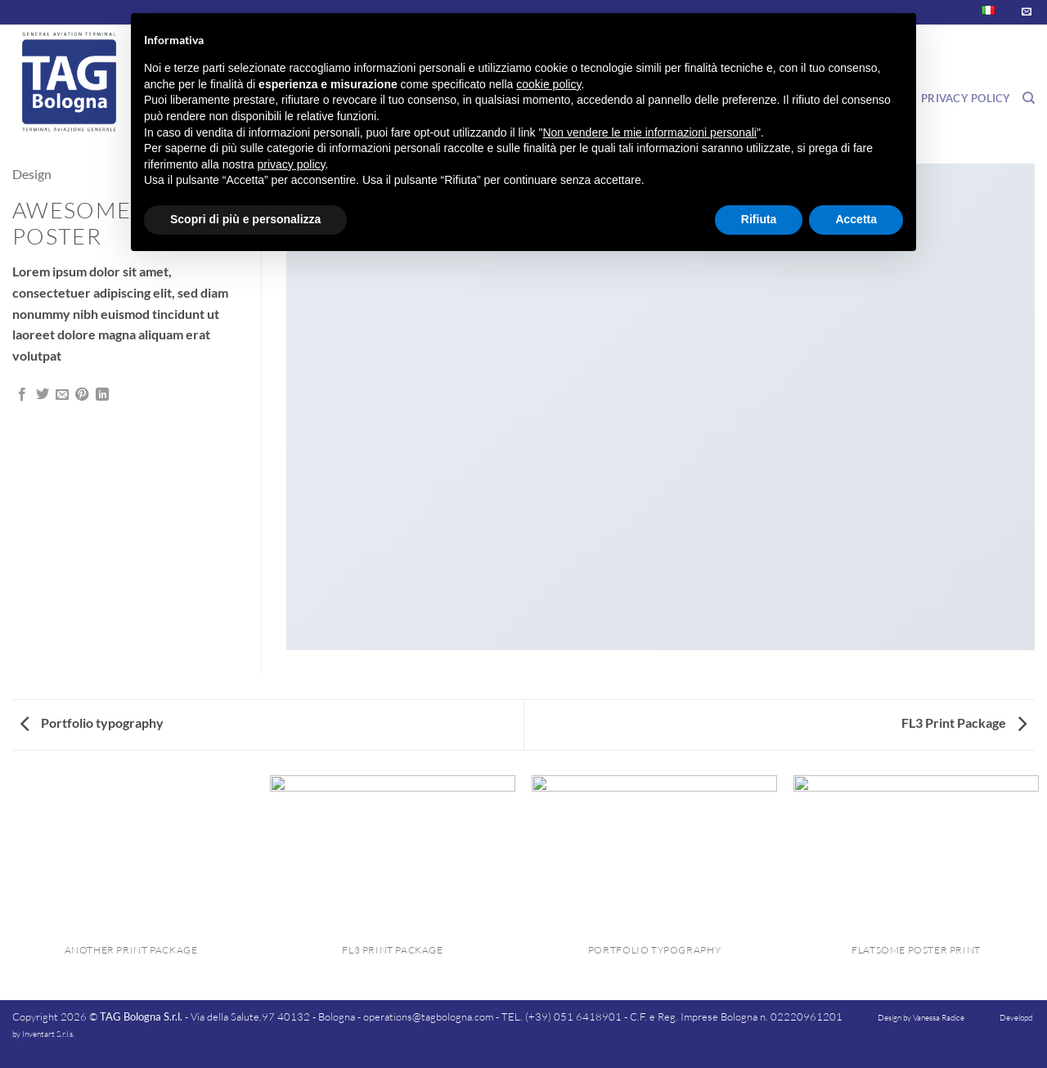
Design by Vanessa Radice (921, 1017)
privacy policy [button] (292, 164)
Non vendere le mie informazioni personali (649, 132)
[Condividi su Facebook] (22, 395)
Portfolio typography (92, 722)
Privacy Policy (966, 98)
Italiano (975, 12)
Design (32, 174)
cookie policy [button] (548, 84)
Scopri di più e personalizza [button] (245, 219)
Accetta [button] (856, 219)
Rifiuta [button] (759, 219)
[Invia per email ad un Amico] (62, 395)
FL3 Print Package (964, 722)
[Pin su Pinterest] (81, 395)
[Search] (1028, 98)
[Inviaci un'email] (1026, 12)
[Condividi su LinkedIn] (102, 395)
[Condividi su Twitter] (42, 395)
